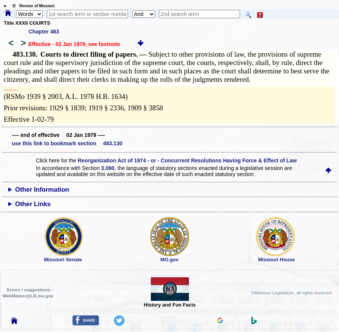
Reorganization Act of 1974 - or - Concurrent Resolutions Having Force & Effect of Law (187, 160)
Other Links (33, 204)
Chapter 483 (44, 32)
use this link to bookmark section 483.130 (67, 143)
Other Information (42, 189)
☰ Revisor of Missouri (31, 6)
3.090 (107, 168)
